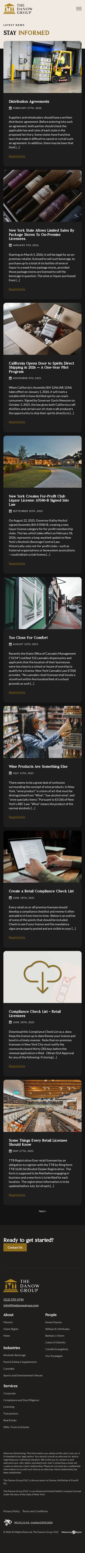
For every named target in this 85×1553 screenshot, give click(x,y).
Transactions (10, 1413)
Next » (42, 1211)
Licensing (8, 1406)
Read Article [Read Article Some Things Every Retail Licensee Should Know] (17, 1195)
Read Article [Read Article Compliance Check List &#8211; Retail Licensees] (17, 1066)
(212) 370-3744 (13, 1299)
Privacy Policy (11, 1511)
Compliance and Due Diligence (21, 1400)
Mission (8, 1322)
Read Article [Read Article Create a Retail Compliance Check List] (17, 937)
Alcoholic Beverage (14, 1355)
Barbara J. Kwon (54, 1335)
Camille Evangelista (56, 1349)
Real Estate (9, 1420)
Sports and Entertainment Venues (21, 1375)
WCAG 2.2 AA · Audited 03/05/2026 (28, 1522)
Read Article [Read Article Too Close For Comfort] (17, 692)
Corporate (9, 1393)
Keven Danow (53, 1322)
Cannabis (8, 1368)
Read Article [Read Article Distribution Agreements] (17, 156)
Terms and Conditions (35, 1511)
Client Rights (10, 1328)
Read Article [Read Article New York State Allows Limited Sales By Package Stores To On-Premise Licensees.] (17, 289)
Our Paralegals (54, 1355)
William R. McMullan (57, 1328)
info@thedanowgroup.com (21, 1305)
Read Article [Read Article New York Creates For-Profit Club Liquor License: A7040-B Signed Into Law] (17, 563)
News (6, 1335)
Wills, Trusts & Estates (16, 1427)
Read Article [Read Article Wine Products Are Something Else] (17, 817)
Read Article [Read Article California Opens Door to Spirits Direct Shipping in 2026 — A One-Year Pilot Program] (17, 422)
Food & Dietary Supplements (20, 1361)
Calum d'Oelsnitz (55, 1342)
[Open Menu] (79, 8)
